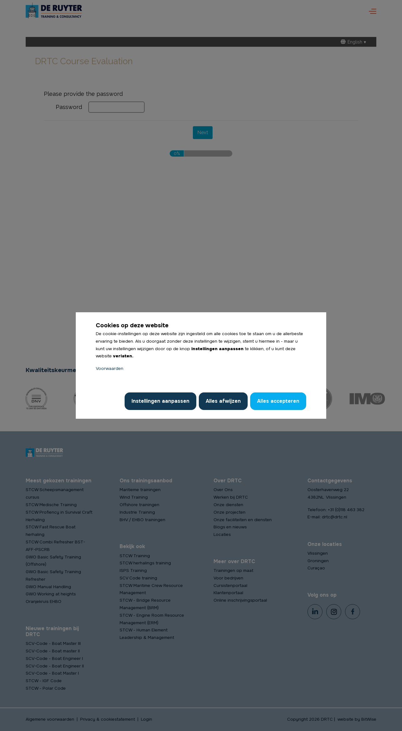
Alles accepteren (278, 401)
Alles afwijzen (223, 401)
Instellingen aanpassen (160, 401)
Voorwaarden (109, 368)
